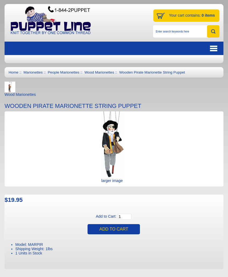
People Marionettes (63, 72)
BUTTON (186, 48)
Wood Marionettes (99, 72)
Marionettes (32, 72)
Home (13, 72)
